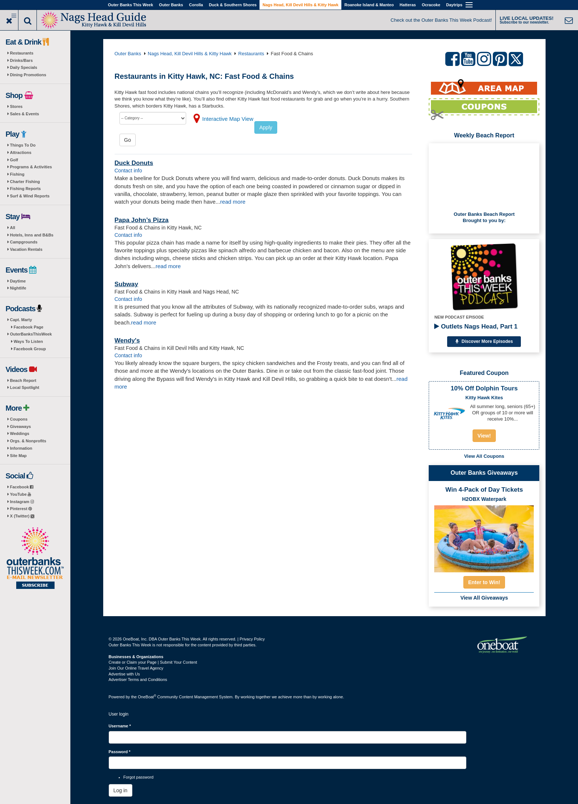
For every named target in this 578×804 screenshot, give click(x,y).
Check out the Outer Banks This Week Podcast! (441, 20)
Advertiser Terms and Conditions (138, 679)
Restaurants (22, 53)
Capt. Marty (21, 319)
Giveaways (20, 426)
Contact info (128, 170)
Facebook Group (30, 349)
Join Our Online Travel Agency (136, 668)
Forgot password (138, 777)
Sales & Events (24, 114)
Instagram (22, 501)
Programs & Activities (31, 167)
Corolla (196, 5)
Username (120, 726)
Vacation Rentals (26, 249)
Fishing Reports (25, 188)
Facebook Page (28, 327)
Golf (14, 160)
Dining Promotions (28, 75)
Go (127, 140)
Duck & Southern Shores (233, 5)
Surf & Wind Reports (29, 196)
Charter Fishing (25, 181)
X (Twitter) (22, 516)
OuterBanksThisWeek (31, 334)
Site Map (18, 455)
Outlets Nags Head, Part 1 (476, 326)
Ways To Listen (28, 341)
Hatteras (408, 5)
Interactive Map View (228, 119)
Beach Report (23, 380)
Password (119, 751)
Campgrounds (24, 242)
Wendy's (127, 340)
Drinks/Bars (21, 60)
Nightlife (18, 288)
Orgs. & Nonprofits (28, 441)
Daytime (18, 281)
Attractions (20, 152)
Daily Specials (23, 67)
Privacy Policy (252, 639)
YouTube (20, 494)
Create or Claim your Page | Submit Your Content (153, 662)
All (12, 227)
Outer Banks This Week (130, 5)
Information (21, 448)
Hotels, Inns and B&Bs (31, 235)
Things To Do (22, 145)
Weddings (19, 433)
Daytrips (454, 5)
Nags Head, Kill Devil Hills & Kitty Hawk (300, 5)
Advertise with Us (124, 674)
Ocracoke (431, 5)
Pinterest (21, 508)
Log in (121, 790)
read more (232, 202)
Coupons (19, 419)
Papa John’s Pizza (142, 220)
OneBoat (147, 697)
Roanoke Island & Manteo (369, 5)
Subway (126, 284)
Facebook (21, 487)
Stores (16, 106)
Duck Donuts (134, 162)
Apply (265, 127)
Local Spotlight (24, 387)
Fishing (17, 174)
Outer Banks (171, 5)
